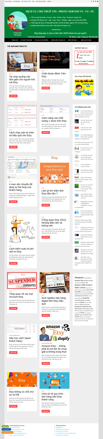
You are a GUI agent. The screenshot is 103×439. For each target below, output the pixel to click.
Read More (13, 96)
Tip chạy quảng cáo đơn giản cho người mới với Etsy (22, 79)
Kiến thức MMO (72, 40)
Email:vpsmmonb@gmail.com (18, 433)
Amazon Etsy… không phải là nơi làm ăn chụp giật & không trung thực (54, 349)
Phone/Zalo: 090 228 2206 (17, 435)
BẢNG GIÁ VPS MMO (86, 40)
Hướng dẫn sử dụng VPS (58, 40)
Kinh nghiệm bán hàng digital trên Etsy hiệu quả (54, 301)
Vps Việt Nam (16, 1)
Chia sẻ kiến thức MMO (62, 431)
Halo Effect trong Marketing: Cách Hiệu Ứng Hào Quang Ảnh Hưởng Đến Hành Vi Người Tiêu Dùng (83, 261)
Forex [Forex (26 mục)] (76, 310)
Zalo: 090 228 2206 (15, 427)
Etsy (10, 74)
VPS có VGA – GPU (25, 1)
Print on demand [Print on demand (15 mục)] (87, 312)
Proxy (33, 1)
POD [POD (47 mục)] (82, 313)
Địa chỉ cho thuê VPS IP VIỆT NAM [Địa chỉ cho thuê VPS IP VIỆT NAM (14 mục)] (81, 320)
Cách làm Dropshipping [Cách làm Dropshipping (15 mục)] (83, 293)
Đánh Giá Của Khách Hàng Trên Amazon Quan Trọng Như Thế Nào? (83, 179)
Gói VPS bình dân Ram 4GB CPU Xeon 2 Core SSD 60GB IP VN (84, 237)
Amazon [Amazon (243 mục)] (79, 277)
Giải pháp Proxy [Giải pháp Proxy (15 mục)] (81, 310)
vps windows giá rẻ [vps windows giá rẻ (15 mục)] (89, 318)
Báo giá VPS (59, 427)
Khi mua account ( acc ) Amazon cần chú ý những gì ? (84, 149)
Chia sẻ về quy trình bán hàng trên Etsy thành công (52, 396)
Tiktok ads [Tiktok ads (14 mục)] (82, 316)
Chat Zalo (5, 426)
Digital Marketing (14, 335)
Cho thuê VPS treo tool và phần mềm (66, 433)
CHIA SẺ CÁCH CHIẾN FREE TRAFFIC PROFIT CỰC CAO (87, 196)
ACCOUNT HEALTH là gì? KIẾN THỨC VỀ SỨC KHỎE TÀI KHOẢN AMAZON (83, 222)
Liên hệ (49, 1)
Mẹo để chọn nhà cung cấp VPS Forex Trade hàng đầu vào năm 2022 (87, 251)
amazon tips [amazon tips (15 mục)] (87, 287)
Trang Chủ (15, 40)
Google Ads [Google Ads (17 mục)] (87, 310)
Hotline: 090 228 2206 (7, 432)
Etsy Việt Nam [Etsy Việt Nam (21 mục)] (86, 304)
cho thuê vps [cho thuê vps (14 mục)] (83, 291)
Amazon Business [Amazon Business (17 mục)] (87, 278)
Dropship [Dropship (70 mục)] (85, 298)
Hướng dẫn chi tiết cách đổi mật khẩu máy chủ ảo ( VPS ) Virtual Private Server (84, 229)
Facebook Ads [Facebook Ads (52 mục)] (86, 306)
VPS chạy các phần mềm (41, 40)
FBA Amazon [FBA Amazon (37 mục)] (78, 308)
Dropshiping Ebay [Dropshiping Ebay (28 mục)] (79, 300)
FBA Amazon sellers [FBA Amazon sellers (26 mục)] (88, 308)
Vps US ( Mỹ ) (8, 1)
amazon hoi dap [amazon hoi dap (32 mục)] (88, 280)
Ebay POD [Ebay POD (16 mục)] (86, 302)
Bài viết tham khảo (41, 1)
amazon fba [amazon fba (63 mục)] (79, 280)
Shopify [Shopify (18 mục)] (81, 314)
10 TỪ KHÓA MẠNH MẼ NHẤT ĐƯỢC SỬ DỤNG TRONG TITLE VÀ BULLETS (84, 137)
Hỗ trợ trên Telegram (16, 431)
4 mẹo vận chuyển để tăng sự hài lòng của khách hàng (20, 187)
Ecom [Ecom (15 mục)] (78, 304)
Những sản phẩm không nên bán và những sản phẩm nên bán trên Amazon (84, 244)
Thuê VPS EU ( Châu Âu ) (62, 435)
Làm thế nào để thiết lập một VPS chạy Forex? (86, 122)
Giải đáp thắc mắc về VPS (62, 429)
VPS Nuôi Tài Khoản (26, 40)
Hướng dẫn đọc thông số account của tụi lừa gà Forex (84, 172)
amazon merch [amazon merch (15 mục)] (78, 282)
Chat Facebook (6, 429)
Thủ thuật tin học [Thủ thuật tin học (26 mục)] (87, 314)
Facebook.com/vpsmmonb (17, 429)
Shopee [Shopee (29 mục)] (77, 314)
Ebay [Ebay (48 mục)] (82, 302)
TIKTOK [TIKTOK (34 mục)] (77, 316)
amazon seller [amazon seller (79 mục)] (80, 285)
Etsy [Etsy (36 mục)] (81, 304)
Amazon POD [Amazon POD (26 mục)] (84, 282)
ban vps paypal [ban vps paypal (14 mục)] (83, 289)
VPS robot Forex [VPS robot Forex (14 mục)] (82, 318)
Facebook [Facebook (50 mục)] (78, 306)
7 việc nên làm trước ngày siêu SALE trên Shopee (83, 129)
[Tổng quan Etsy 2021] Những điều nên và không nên (54, 222)
